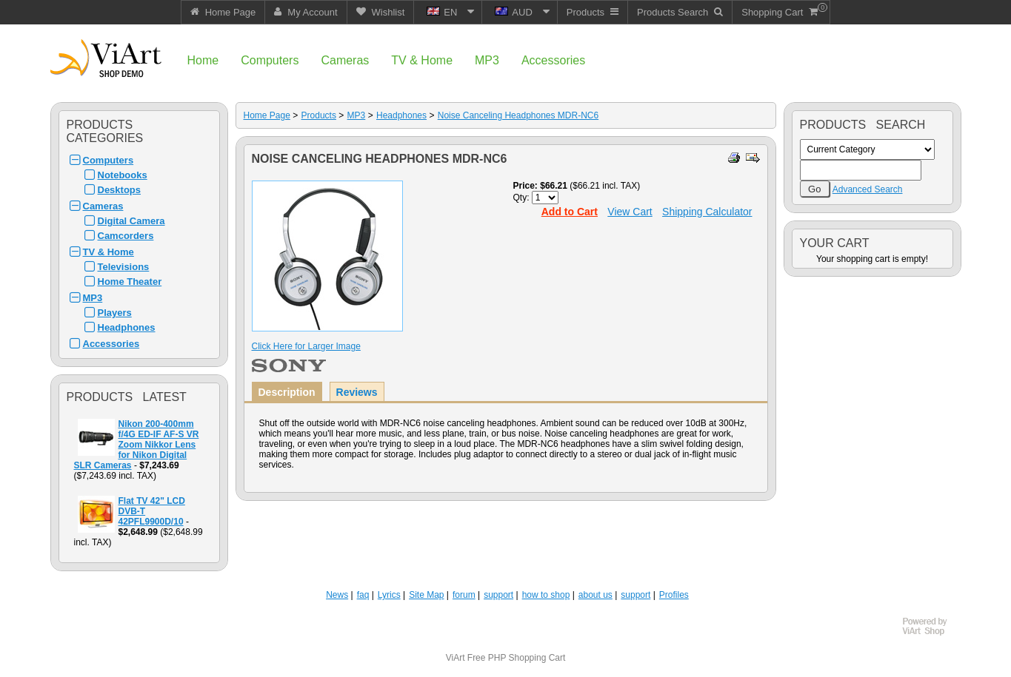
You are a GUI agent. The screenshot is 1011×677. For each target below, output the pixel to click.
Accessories (111, 343)
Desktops (119, 189)
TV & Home (108, 251)
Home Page (267, 115)
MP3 (93, 297)
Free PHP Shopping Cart (516, 658)
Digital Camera (131, 220)
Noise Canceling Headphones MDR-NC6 (518, 115)
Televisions (124, 266)
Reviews (357, 392)
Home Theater (130, 281)
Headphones (127, 327)
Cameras (103, 206)
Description (287, 392)
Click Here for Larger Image (306, 346)
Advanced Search (868, 189)
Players (115, 312)
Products (318, 115)
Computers (108, 160)
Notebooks (122, 175)
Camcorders (126, 235)
